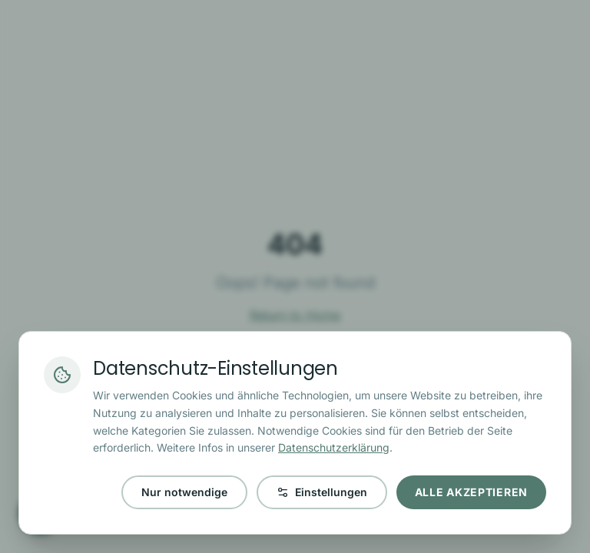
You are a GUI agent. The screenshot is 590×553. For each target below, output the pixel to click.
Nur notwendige (184, 491)
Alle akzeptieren (471, 491)
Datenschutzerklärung (333, 447)
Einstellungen (322, 491)
